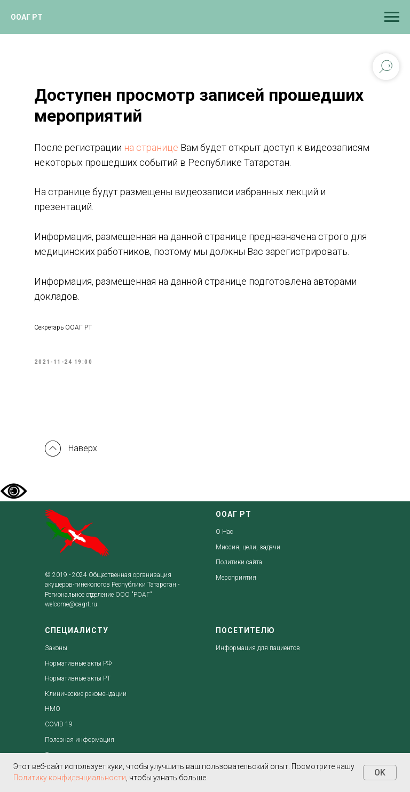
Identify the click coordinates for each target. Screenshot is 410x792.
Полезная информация (79, 739)
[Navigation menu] (391, 17)
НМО (52, 709)
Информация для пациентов (258, 648)
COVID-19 (59, 724)
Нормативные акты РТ (78, 678)
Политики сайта (239, 562)
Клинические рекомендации (86, 694)
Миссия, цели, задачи (248, 547)
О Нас (224, 531)
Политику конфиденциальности (69, 777)
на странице (151, 147)
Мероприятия (236, 577)
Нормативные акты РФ (78, 663)
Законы (56, 648)
